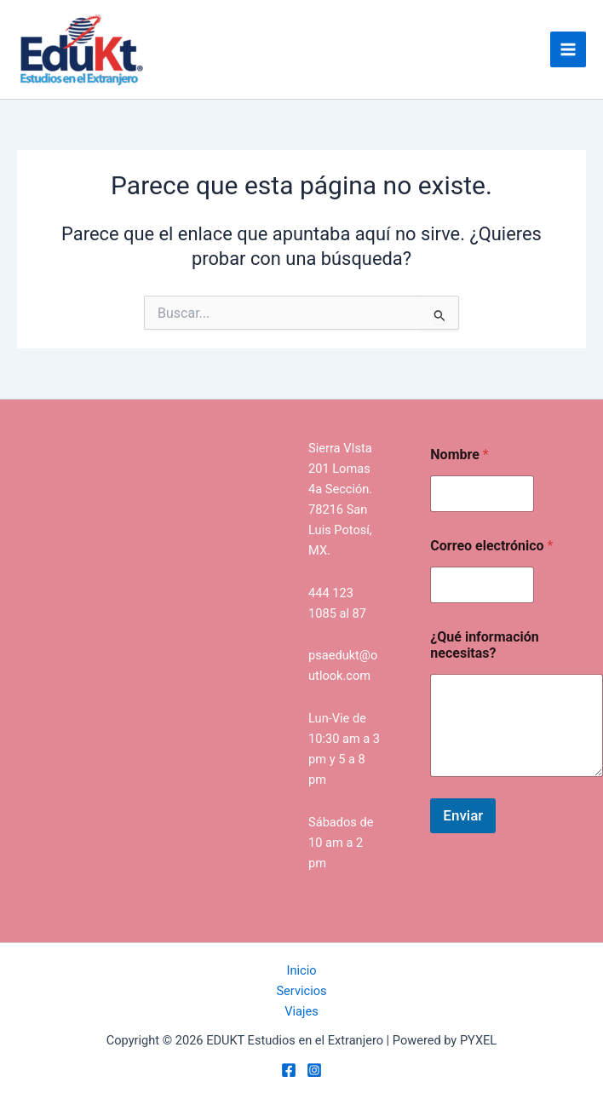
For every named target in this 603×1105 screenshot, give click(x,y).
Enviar (463, 815)
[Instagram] (314, 1070)
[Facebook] (288, 1070)
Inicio (301, 970)
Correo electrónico (491, 546)
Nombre (459, 454)
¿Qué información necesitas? (484, 645)
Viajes (301, 1011)
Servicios (301, 991)
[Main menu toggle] (568, 49)
